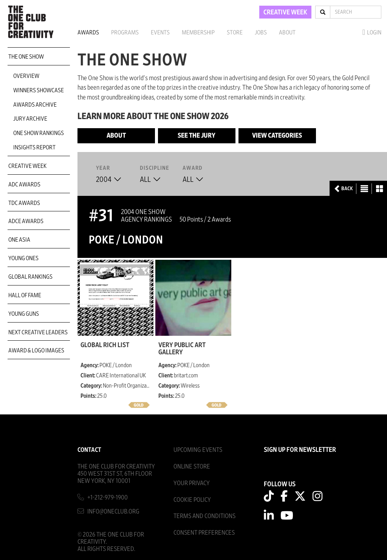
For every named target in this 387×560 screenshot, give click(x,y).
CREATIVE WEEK (285, 12)
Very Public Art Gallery (182, 348)
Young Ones (23, 258)
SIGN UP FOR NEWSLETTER (300, 450)
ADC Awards (24, 184)
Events (160, 32)
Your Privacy (191, 483)
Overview (26, 76)
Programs (125, 32)
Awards (88, 32)
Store (235, 32)
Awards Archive (35, 105)
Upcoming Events (197, 450)
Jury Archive (30, 119)
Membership (198, 32)
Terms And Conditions (204, 516)
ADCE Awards (25, 221)
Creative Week (27, 166)
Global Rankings (30, 277)
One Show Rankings (38, 133)
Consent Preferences (204, 532)
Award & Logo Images (36, 350)
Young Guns (23, 314)
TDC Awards (24, 203)
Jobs (261, 32)
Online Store (191, 466)
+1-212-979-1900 (107, 497)
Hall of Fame (24, 295)
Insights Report (34, 147)
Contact (89, 450)
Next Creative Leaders (38, 332)
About (287, 32)
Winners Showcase (38, 90)
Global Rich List (104, 345)
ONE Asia (19, 240)
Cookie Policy (192, 499)
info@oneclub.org (113, 511)
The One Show (26, 57)
